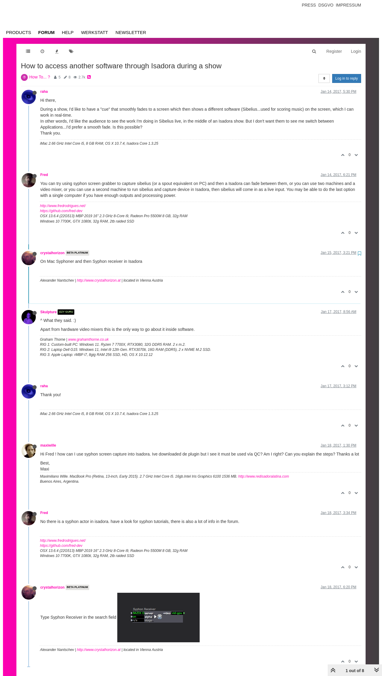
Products (18, 32)
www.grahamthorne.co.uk (88, 339)
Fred (44, 175)
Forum (46, 32)
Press (309, 5)
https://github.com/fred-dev (61, 211)
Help (67, 32)
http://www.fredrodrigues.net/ (63, 206)
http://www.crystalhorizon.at (99, 280)
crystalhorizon (52, 253)
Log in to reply (346, 78)
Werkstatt (94, 32)
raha (44, 91)
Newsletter (130, 32)
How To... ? (39, 77)
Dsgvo (326, 5)
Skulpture (48, 312)
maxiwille (48, 445)
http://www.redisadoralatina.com (263, 476)
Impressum (348, 5)
